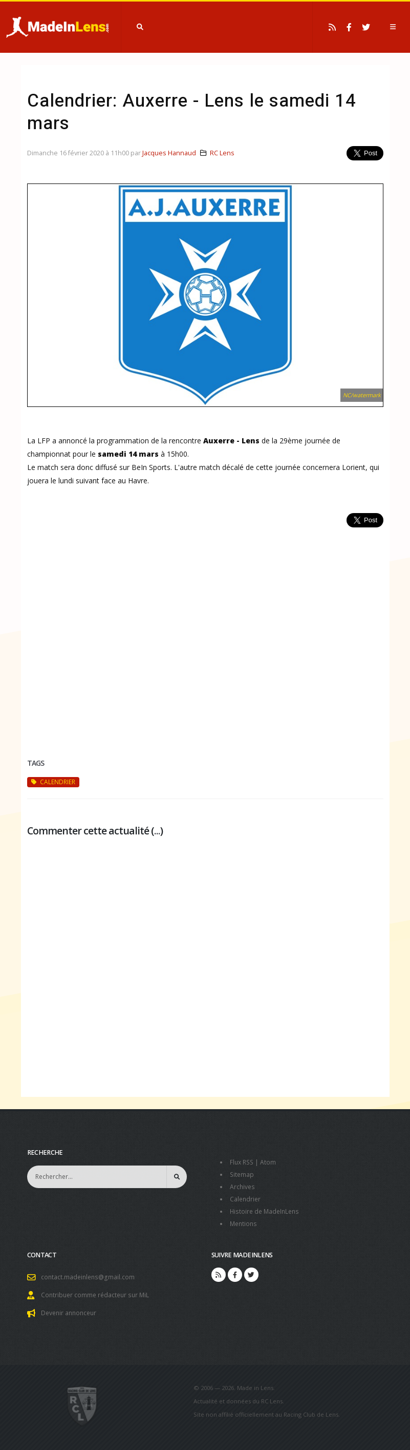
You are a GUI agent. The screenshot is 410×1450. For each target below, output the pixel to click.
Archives (243, 1186)
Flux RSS (243, 1162)
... (157, 831)
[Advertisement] (205, 631)
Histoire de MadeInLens (266, 1211)
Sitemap (242, 1174)
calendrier (53, 782)
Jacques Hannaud (169, 153)
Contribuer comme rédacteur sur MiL (97, 1295)
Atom (270, 1162)
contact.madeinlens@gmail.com (89, 1277)
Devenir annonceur (70, 1313)
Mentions (244, 1223)
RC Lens (222, 153)
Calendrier (246, 1199)
